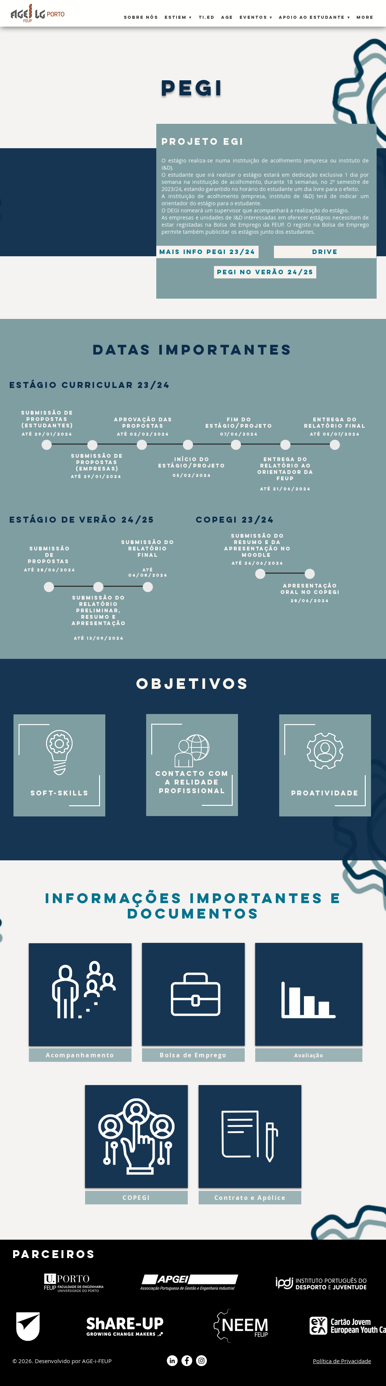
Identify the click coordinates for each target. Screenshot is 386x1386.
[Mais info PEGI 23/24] (207, 252)
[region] (61, 762)
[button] (178, 14)
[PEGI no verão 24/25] (265, 272)
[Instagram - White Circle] (201, 1360)
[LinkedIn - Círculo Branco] (172, 1360)
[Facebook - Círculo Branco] (186, 1360)
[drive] (325, 252)
